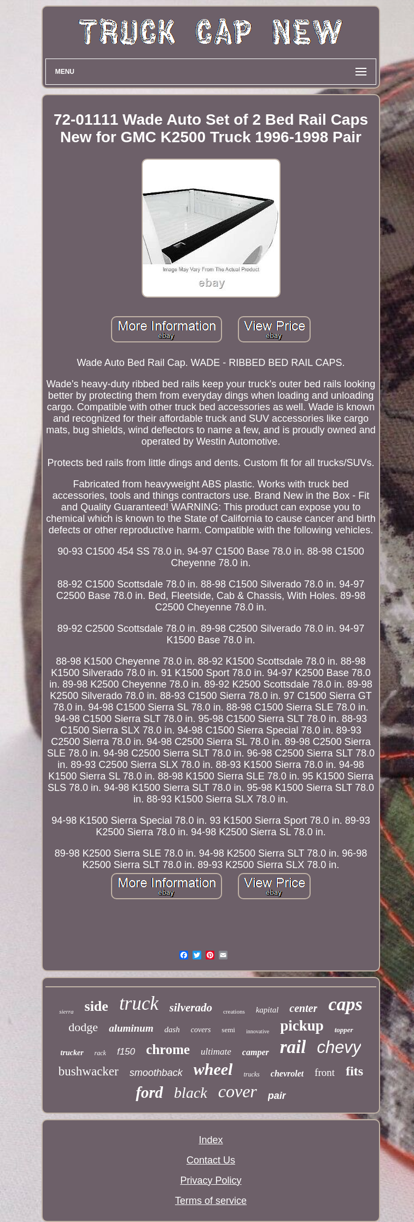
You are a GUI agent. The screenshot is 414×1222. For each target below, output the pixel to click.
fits (354, 1071)
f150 (126, 1051)
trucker (72, 1053)
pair (277, 1095)
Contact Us (210, 1160)
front (324, 1072)
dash (171, 1029)
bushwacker (89, 1071)
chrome (168, 1049)
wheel (213, 1069)
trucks (251, 1074)
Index (211, 1139)
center (303, 1008)
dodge (83, 1027)
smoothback (156, 1072)
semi (228, 1030)
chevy (339, 1047)
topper (344, 1030)
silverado (191, 1007)
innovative (257, 1031)
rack (100, 1053)
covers (201, 1030)
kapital (267, 1009)
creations (234, 1011)
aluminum (131, 1028)
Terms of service (211, 1200)
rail (293, 1047)
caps (345, 1004)
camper (255, 1052)
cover (237, 1091)
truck (139, 1003)
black (190, 1092)
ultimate (216, 1051)
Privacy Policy (210, 1180)
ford (149, 1092)
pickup (302, 1025)
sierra (66, 1011)
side (96, 1006)
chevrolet (287, 1073)
